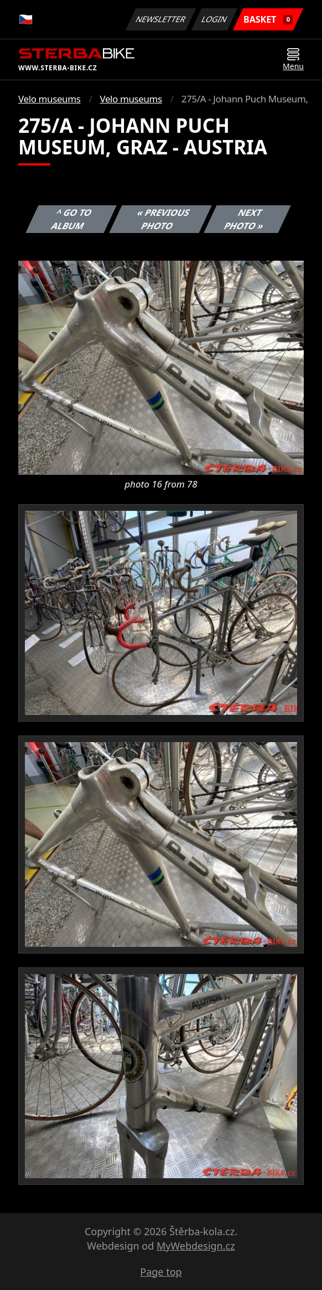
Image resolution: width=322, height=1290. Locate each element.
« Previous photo (163, 219)
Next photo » (244, 219)
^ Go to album (72, 219)
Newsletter (160, 19)
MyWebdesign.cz (196, 1245)
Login (215, 19)
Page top (160, 1271)
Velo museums (49, 98)
